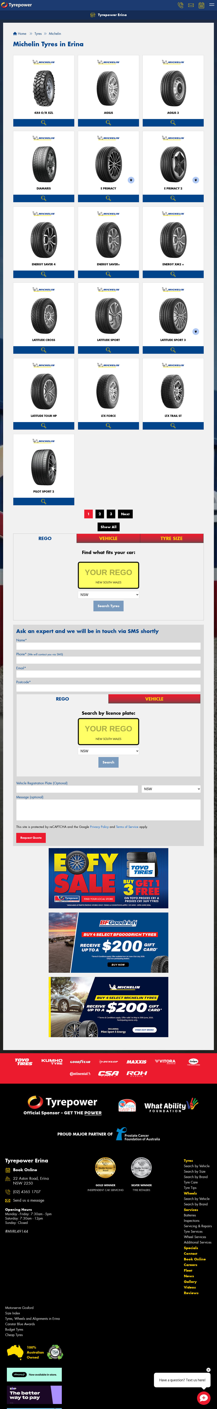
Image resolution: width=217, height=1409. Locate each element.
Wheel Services (195, 1237)
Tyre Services (193, 1231)
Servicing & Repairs (198, 1226)
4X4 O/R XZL (43, 113)
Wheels (190, 1193)
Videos (190, 1287)
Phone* (39, 654)
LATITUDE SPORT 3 (173, 340)
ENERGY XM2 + (173, 264)
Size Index (12, 1313)
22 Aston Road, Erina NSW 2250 (31, 1181)
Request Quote (31, 838)
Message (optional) (29, 797)
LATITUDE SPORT (108, 340)
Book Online (195, 1259)
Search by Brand (196, 1177)
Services (191, 1209)
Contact (190, 1253)
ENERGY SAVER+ (108, 264)
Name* (21, 640)
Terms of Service (127, 827)
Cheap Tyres (14, 1335)
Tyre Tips (190, 1188)
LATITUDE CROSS (43, 340)
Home (19, 33)
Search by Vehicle (197, 1166)
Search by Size (194, 1171)
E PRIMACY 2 (173, 188)
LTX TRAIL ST (173, 416)
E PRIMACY (108, 188)
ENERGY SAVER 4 (44, 264)
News (189, 1276)
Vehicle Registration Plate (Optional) (42, 783)
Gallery (190, 1281)
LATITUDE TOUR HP (44, 416)
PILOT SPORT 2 (43, 491)
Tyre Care (191, 1182)
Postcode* (23, 682)
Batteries (190, 1215)
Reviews (191, 1293)
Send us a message (28, 1200)
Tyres (188, 1160)
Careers (190, 1264)
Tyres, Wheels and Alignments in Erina (32, 1318)
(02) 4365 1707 (27, 1192)
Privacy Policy (99, 827)
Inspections (191, 1220)
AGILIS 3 (173, 113)
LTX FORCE (108, 416)
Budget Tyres (14, 1329)
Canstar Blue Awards (20, 1324)
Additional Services (197, 1242)
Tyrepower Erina (108, 15)
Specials (191, 1248)
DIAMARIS (44, 188)
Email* (21, 668)
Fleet (188, 1270)
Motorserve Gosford (19, 1308)
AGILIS (108, 113)
